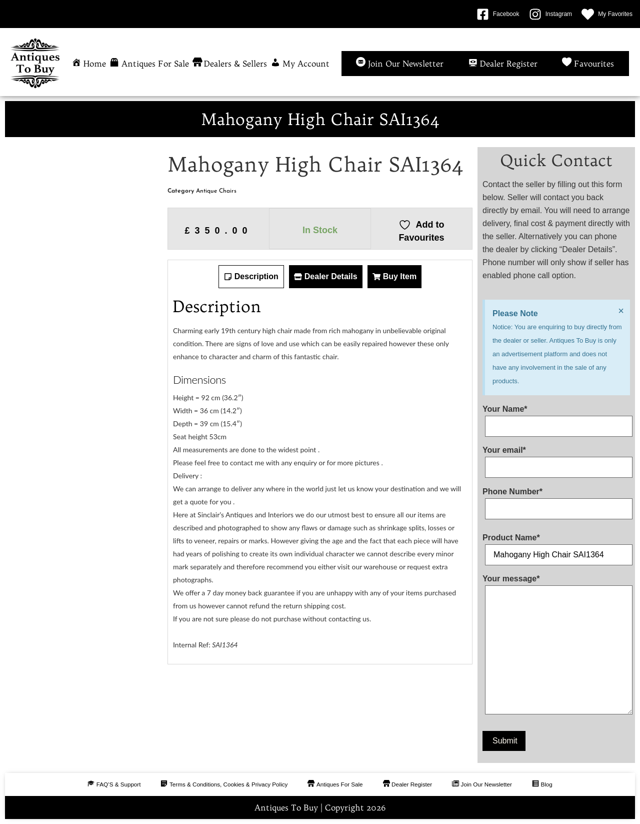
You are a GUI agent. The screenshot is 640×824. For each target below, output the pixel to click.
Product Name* (556, 546)
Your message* (556, 646)
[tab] (251, 276)
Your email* (556, 458)
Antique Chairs (216, 191)
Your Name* (556, 417)
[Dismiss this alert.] (620, 311)
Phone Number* (556, 500)
